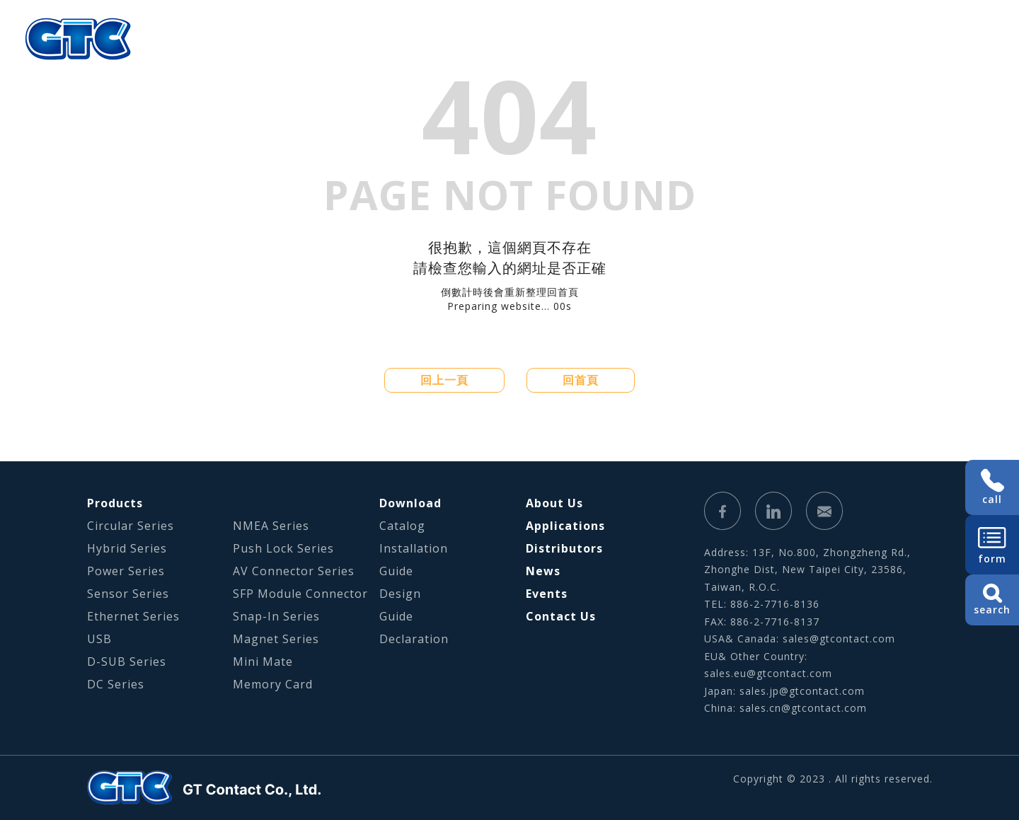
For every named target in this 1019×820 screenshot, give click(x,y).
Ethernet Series (133, 616)
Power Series (126, 571)
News (543, 571)
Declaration (414, 639)
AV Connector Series (294, 571)
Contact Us (561, 616)
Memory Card (273, 684)
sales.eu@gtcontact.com (768, 673)
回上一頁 (444, 380)
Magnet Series (276, 639)
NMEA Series (271, 525)
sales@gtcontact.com (839, 638)
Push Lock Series (283, 548)
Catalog (402, 525)
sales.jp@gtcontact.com (802, 691)
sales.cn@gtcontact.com (803, 708)
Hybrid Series (127, 548)
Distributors (564, 548)
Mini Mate (263, 661)
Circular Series (130, 525)
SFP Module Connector (300, 593)
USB (99, 639)
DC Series (115, 684)
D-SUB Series (126, 661)
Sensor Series (128, 593)
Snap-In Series (276, 616)
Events (547, 593)
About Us (262, 38)
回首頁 (581, 380)
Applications (449, 38)
